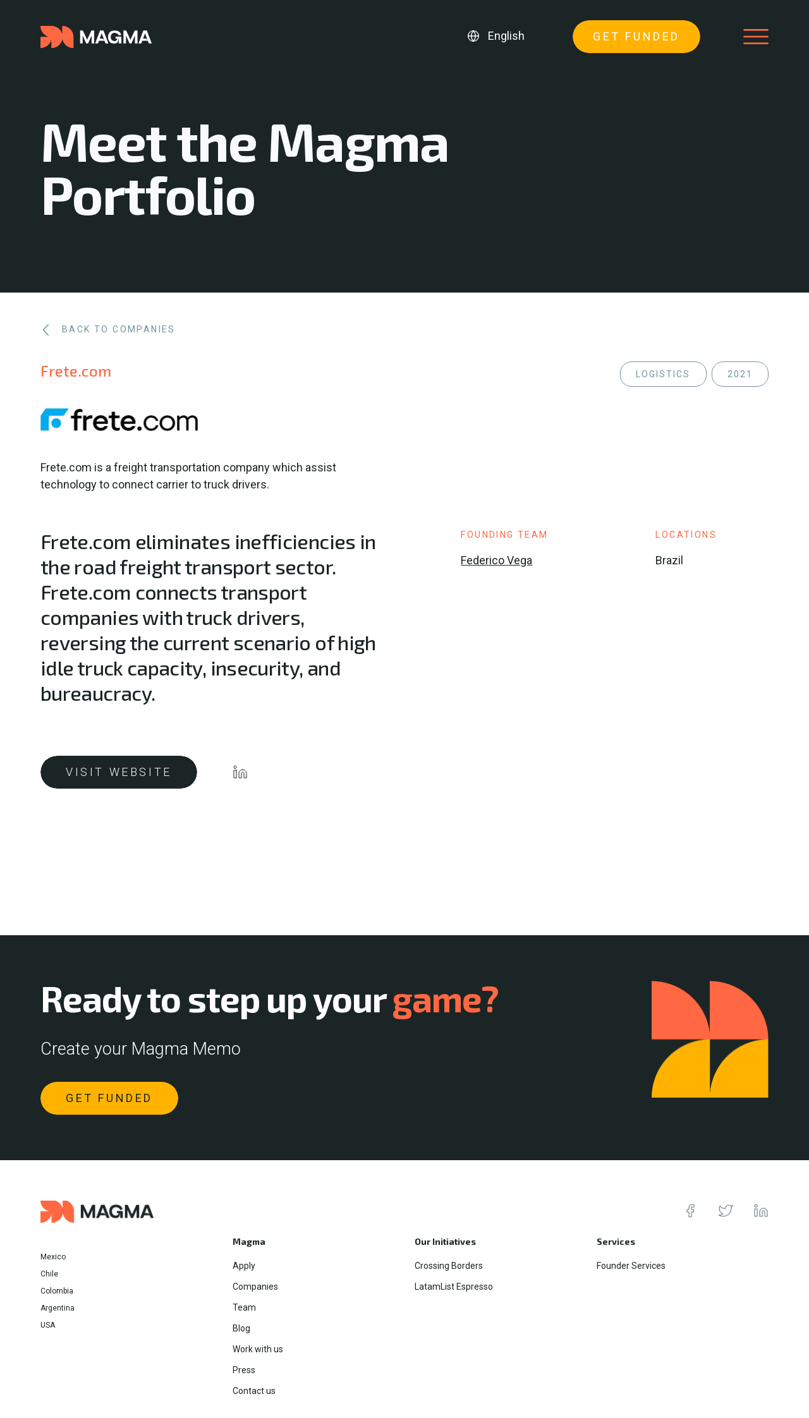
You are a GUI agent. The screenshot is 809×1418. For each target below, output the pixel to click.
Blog (241, 1328)
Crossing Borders (449, 1266)
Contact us (254, 1391)
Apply (244, 1266)
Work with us (258, 1349)
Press (244, 1370)
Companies (255, 1287)
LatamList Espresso (454, 1287)
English (506, 35)
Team (244, 1307)
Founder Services (631, 1266)
